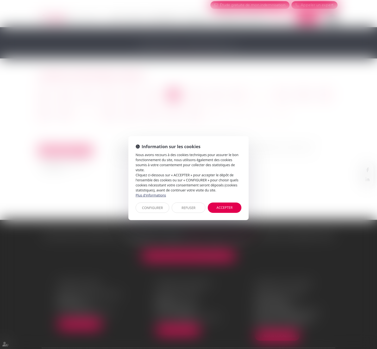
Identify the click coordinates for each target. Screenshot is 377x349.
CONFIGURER (152, 207)
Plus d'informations (151, 195)
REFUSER (188, 207)
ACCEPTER (225, 207)
